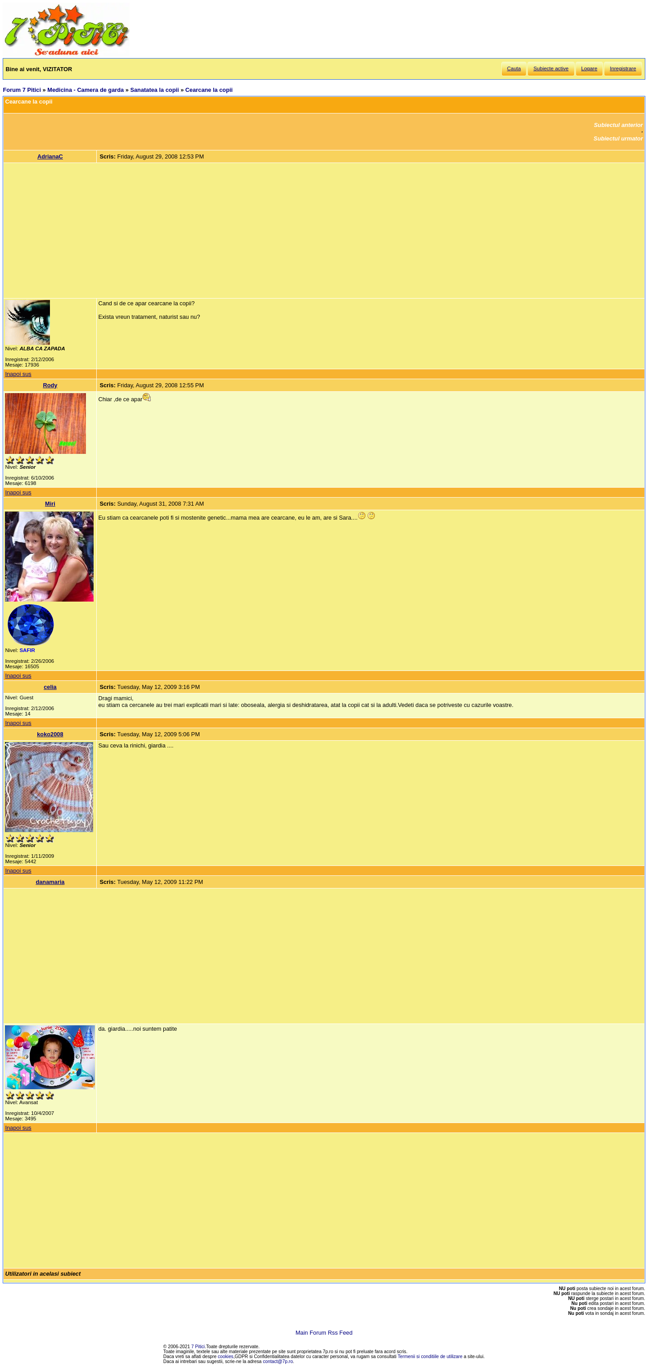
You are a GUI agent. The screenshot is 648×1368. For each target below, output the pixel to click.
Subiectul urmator (618, 138)
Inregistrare (623, 68)
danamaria (50, 882)
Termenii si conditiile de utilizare (430, 1356)
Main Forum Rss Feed (324, 1332)
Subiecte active (550, 68)
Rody (50, 385)
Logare (589, 68)
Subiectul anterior (618, 125)
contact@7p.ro (278, 1361)
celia (50, 687)
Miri (50, 503)
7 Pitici (198, 1346)
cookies (226, 1356)
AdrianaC (50, 156)
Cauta (514, 68)
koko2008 (50, 734)
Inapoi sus (18, 374)
